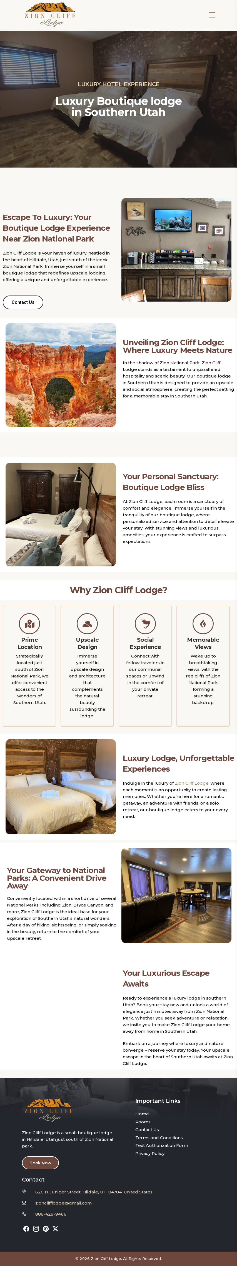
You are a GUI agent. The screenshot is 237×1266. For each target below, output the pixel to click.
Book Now (40, 1162)
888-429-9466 (50, 1214)
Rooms (143, 1121)
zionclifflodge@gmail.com (63, 1203)
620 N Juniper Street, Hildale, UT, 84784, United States (94, 1192)
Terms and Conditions (159, 1137)
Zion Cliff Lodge (192, 783)
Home (142, 1113)
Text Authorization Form (161, 1145)
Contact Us (147, 1129)
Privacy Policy (149, 1153)
